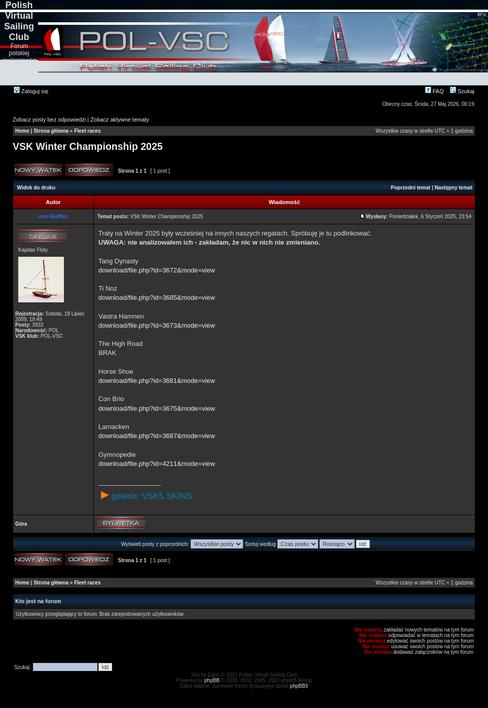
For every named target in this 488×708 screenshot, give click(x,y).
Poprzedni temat (411, 187)
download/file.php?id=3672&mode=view (156, 270)
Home (22, 131)
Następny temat (453, 187)
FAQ (434, 91)
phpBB (212, 680)
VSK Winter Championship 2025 (88, 146)
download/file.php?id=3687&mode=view (156, 436)
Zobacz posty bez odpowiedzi (49, 119)
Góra (21, 524)
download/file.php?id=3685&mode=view (156, 297)
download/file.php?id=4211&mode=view (156, 463)
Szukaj (462, 91)
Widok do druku (36, 187)
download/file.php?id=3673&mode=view (156, 325)
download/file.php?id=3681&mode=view (156, 380)
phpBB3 (299, 686)
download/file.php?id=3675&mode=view (156, 408)
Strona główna (50, 131)
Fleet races (87, 131)
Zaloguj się (31, 91)
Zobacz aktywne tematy (119, 119)
